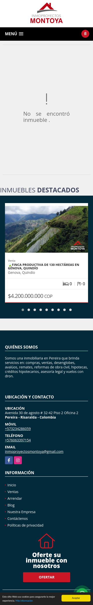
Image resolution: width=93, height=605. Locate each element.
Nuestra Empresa (21, 511)
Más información (24, 601)
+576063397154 (18, 440)
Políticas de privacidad (25, 525)
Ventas (12, 491)
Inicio (11, 485)
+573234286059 (18, 428)
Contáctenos (17, 518)
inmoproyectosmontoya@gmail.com (34, 451)
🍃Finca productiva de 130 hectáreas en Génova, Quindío (43, 266)
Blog (11, 505)
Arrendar (14, 498)
